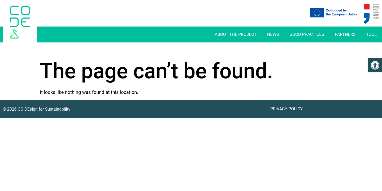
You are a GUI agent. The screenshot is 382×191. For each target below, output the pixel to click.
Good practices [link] (306, 34)
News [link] (273, 34)
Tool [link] (371, 34)
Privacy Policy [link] (286, 108)
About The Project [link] (236, 34)
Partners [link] (345, 34)
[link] (375, 65)
